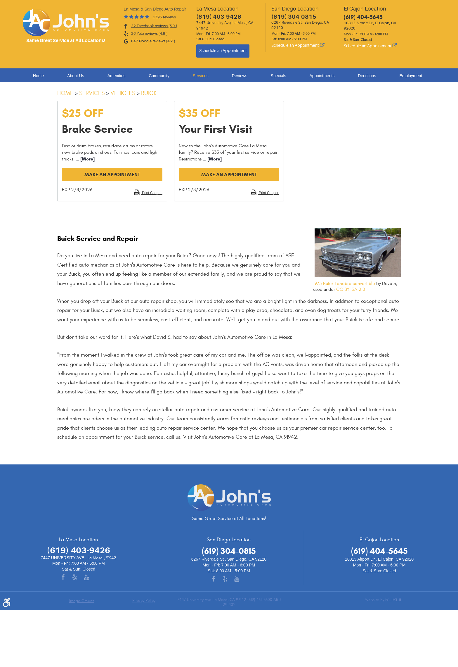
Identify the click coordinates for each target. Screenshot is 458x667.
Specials (278, 75)
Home (38, 75)
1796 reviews (164, 17)
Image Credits (81, 600)
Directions (367, 75)
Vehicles (122, 93)
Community (159, 75)
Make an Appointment (112, 175)
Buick (148, 93)
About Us (75, 75)
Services (201, 75)
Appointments (322, 75)
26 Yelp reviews (149, 33)
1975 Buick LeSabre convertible (344, 283)
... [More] (84, 159)
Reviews (239, 75)
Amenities (116, 75)
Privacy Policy (143, 600)
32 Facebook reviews (154, 26)
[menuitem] (40, 76)
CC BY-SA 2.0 (350, 289)
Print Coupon (151, 193)
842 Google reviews (153, 41)
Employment (410, 75)
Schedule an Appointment (223, 51)
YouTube (90, 578)
